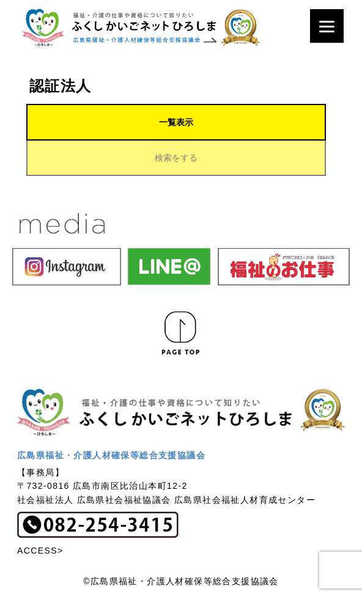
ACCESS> (40, 550)
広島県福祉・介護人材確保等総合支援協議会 (111, 455)
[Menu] (327, 26)
